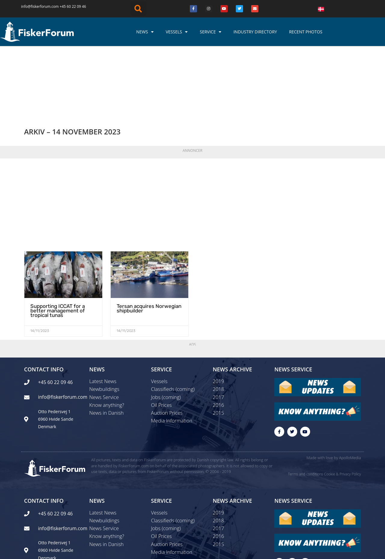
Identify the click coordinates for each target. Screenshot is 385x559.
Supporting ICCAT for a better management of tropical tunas (56, 246)
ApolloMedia (350, 395)
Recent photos (305, 32)
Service (210, 32)
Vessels (177, 32)
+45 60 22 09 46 (73, 6)
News (145, 32)
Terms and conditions (305, 410)
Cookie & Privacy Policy (342, 410)
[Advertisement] (192, 139)
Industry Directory (255, 32)
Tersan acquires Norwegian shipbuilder (147, 244)
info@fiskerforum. (36, 6)
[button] (138, 9)
